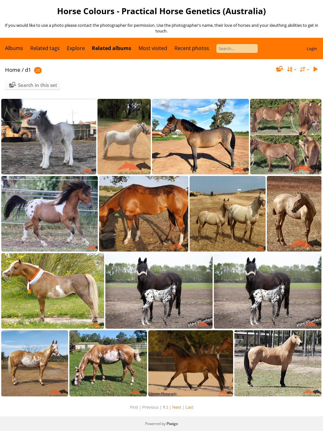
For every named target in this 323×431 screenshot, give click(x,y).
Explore (76, 48)
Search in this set (37, 85)
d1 (28, 69)
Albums (14, 48)
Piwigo (172, 423)
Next (176, 407)
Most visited (152, 48)
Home (13, 69)
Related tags (45, 48)
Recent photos (191, 48)
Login (312, 48)
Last (189, 407)
